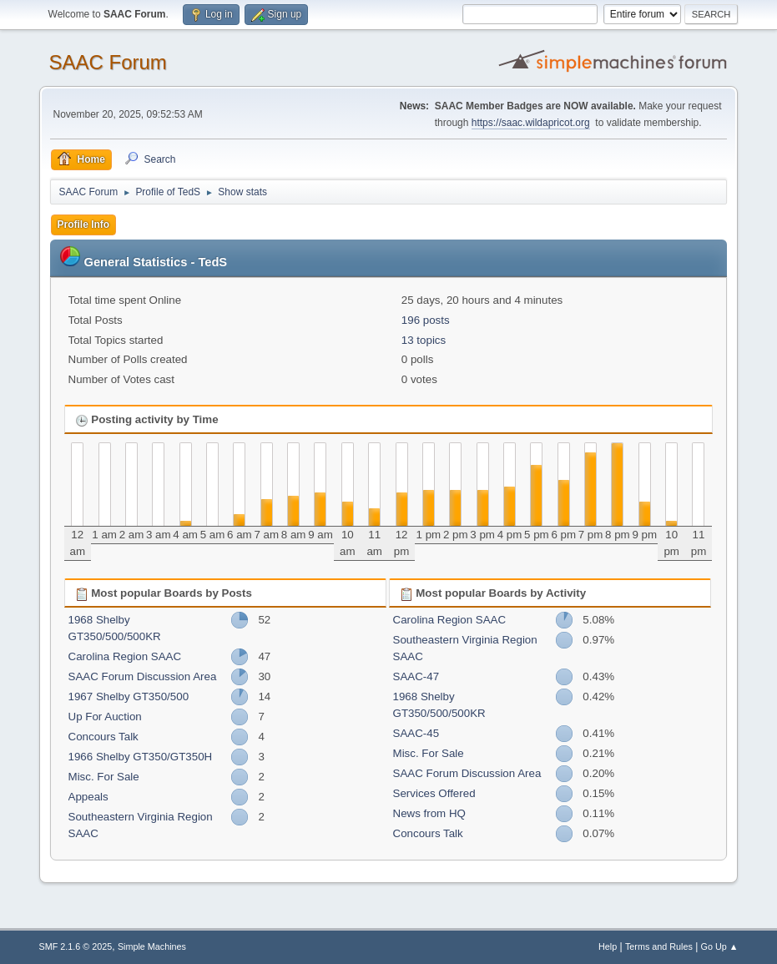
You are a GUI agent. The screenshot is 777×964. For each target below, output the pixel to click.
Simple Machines (152, 946)
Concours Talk (103, 736)
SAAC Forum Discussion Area (142, 676)
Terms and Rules (659, 946)
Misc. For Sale (103, 776)
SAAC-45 (416, 733)
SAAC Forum (108, 62)
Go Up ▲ (720, 946)
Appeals (88, 796)
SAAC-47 (416, 676)
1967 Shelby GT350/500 (128, 696)
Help (607, 946)
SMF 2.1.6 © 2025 (76, 946)
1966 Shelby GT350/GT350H (140, 756)
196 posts (425, 320)
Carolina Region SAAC (125, 656)
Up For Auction (105, 716)
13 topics (423, 340)
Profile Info (84, 224)
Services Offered (434, 793)
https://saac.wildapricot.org (531, 123)
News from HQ (429, 813)
